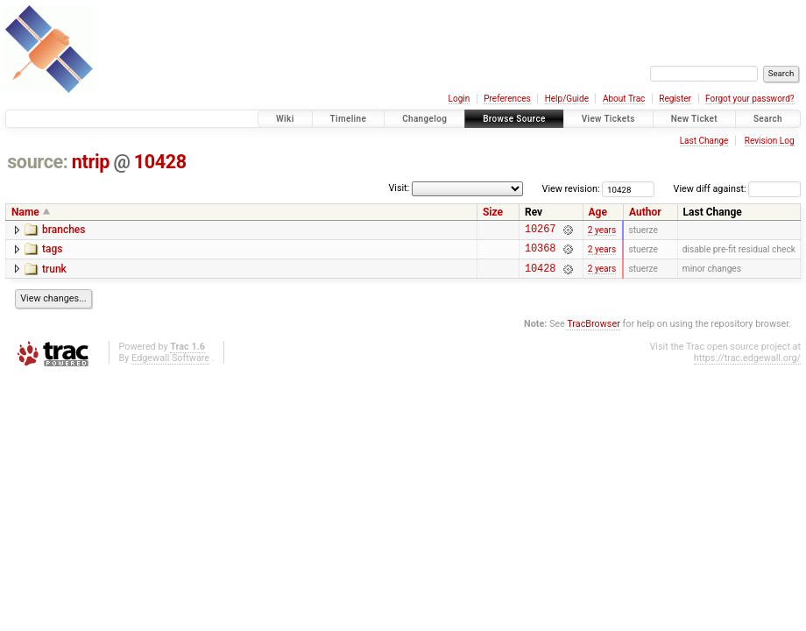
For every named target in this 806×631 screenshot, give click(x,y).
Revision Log (770, 140)
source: (37, 162)
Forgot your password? (750, 98)
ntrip (91, 162)
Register (675, 98)
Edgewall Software (170, 366)
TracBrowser (593, 331)
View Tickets (608, 119)
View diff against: (737, 189)
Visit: (398, 188)
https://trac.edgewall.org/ (747, 366)
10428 (160, 162)
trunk (54, 274)
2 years (602, 231)
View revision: (571, 189)
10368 (540, 252)
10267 (540, 230)
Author (645, 212)
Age (598, 212)
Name (25, 212)
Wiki (285, 119)
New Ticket (694, 119)
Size (493, 212)
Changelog (424, 119)
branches (63, 229)
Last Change (704, 140)
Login (459, 98)
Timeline (348, 119)
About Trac (624, 98)
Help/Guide (567, 98)
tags (52, 251)
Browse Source (514, 119)
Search (767, 119)
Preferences (507, 98)
